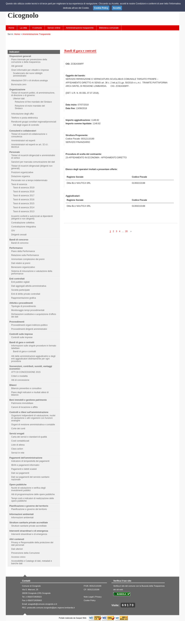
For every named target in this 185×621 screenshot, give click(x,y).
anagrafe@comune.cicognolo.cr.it (42, 604)
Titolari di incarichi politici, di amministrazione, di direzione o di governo (33, 94)
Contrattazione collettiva (22, 222)
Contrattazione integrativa (23, 226)
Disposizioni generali (20, 56)
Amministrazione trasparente (80, 28)
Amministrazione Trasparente (36, 34)
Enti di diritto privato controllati (25, 294)
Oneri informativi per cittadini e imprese (30, 70)
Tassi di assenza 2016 (23, 199)
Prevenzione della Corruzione (25, 553)
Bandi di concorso (18, 239)
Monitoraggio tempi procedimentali (27, 310)
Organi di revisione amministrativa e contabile (33, 424)
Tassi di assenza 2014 (23, 207)
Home (11, 28)
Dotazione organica (20, 176)
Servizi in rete (17, 453)
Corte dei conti (18, 428)
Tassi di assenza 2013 (23, 211)
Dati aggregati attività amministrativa (28, 286)
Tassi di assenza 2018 (23, 191)
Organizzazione (17, 89)
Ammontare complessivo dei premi (27, 259)
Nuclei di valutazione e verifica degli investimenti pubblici (28, 489)
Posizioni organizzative (22, 172)
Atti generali (17, 66)
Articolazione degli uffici (22, 114)
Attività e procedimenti (21, 303)
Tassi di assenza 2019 (23, 187)
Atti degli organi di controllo (26, 125)
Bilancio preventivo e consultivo (26, 388)
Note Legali (89, 597)
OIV (13, 230)
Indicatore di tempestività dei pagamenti (30, 461)
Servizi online (54, 28)
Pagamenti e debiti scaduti (24, 469)
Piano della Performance (23, 251)
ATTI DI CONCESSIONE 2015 (26, 372)
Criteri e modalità (19, 376)
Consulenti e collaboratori (22, 131)
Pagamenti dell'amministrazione (25, 458)
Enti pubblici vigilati (20, 282)
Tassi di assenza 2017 (23, 195)
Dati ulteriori (17, 549)
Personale (14, 152)
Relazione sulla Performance (25, 255)
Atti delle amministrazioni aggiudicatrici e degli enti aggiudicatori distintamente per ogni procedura (33, 359)
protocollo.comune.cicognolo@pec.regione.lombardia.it (51, 608)
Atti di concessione (20, 380)
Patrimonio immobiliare (22, 403)
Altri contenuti (16, 539)
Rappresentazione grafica (23, 298)
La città (23, 28)
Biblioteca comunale (109, 28)
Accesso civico (18, 557)
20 (126, 231)
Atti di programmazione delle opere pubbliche (33, 494)
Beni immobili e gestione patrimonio (28, 400)
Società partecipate (20, 290)
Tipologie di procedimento (23, 306)
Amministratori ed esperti (23, 140)
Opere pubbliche (18, 484)
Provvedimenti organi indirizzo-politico (29, 325)
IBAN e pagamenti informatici (25, 465)
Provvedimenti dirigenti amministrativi (29, 329)
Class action (17, 449)
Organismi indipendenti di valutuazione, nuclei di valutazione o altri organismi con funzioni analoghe (33, 418)
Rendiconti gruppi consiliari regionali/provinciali (33, 121)
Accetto (117, 8)
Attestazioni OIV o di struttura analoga (29, 80)
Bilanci (12, 385)
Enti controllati (17, 278)
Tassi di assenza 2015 (23, 203)
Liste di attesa (18, 445)
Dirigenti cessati (19, 234)
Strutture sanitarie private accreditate (28, 522)
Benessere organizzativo (23, 267)
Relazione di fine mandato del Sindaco (33, 102)
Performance (16, 248)
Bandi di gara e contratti (21, 342)
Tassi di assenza (19, 184)
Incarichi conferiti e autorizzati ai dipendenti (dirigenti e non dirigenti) (32, 217)
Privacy (98, 597)
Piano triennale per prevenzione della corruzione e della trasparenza (29, 60)
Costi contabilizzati (20, 441)
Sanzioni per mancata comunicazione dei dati (33, 162)
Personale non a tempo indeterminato (29, 180)
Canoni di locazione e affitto (24, 407)
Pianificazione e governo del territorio (28, 506)
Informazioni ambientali (21, 514)
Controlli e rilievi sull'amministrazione (28, 412)
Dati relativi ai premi (20, 263)
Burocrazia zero (18, 84)
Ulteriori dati (19, 98)
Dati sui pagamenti (20, 473)
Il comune (37, 28)
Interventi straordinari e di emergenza (28, 531)
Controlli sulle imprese (21, 334)
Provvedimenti (16, 322)
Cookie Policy (89, 600)
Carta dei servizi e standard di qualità (29, 437)
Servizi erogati (16, 433)
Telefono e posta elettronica (24, 117)
